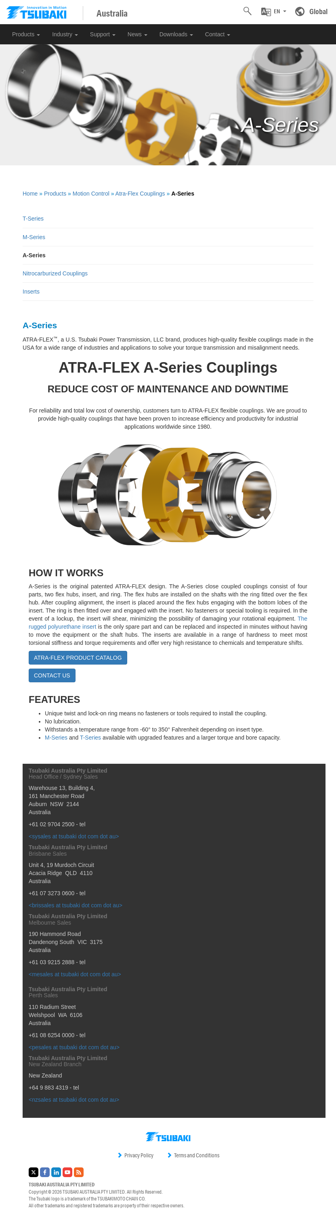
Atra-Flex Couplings (140, 193)
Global (318, 11)
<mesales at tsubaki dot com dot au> (75, 974)
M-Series (34, 237)
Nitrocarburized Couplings (55, 273)
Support (103, 34)
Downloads (176, 34)
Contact (217, 34)
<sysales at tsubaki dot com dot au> (74, 836)
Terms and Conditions (192, 1155)
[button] (273, 11)
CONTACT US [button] (52, 675)
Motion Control (91, 193)
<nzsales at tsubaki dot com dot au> (74, 1099)
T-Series (33, 218)
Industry (65, 34)
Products (26, 34)
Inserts (31, 291)
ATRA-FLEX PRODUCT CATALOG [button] (78, 657)
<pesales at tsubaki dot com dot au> (74, 1047)
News (137, 34)
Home (30, 193)
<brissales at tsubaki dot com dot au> (75, 905)
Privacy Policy (135, 1155)
